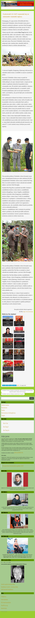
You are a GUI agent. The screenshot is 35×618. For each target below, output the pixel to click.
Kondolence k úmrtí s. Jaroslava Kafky (9, 587)
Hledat (31, 398)
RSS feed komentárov (6, 602)
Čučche (3, 410)
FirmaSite (5, 611)
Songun (3, 415)
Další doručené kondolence (7, 589)
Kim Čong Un (6, 430)
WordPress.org (4, 605)
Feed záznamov (4, 599)
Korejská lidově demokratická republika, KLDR (13, 466)
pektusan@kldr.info (18, 452)
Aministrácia (4, 608)
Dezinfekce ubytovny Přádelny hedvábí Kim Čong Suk (13, 394)
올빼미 (18, 385)
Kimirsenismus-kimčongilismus (8, 413)
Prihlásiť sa (3, 596)
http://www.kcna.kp (28, 311)
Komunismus (4, 408)
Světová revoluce (5, 405)
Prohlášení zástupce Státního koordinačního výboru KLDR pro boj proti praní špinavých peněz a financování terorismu (17, 391)
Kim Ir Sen (5, 423)
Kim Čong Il (5, 427)
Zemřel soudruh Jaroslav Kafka (8, 584)
